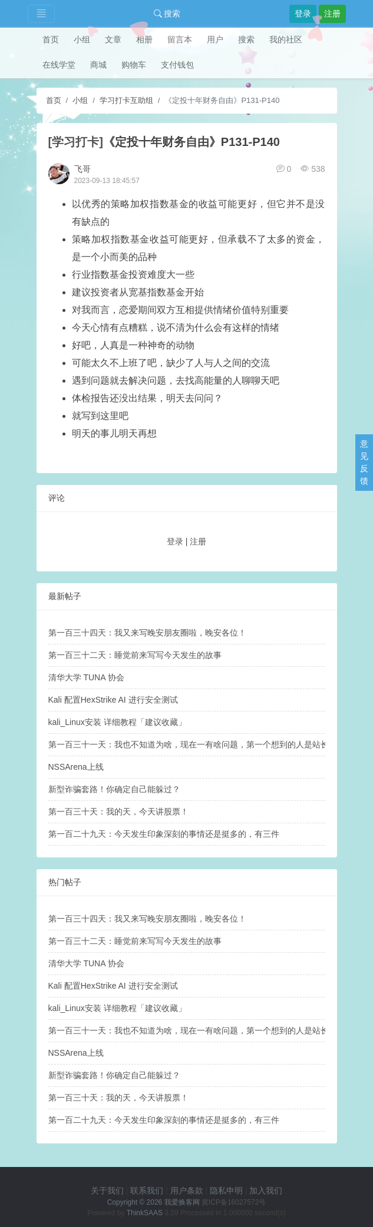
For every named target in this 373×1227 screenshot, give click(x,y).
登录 (303, 13)
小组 (82, 39)
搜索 (167, 13)
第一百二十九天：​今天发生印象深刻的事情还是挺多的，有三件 (163, 834)
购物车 (133, 64)
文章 (113, 39)
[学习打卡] (75, 141)
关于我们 (107, 1190)
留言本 (179, 39)
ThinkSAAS (145, 1213)
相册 (144, 39)
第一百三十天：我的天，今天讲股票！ (118, 811)
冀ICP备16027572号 (234, 1202)
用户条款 (186, 1190)
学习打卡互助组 (126, 100)
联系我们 (146, 1190)
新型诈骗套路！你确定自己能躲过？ (114, 789)
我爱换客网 (182, 1202)
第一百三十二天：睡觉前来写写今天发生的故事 (135, 655)
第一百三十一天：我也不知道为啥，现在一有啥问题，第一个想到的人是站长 (188, 744)
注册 (332, 13)
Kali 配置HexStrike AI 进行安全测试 (113, 699)
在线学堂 (58, 64)
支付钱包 (177, 64)
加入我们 (265, 1190)
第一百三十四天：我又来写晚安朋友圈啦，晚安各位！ (147, 632)
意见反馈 (364, 462)
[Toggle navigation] (41, 14)
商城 (98, 64)
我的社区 (285, 39)
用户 (215, 39)
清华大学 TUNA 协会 (86, 677)
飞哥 (82, 169)
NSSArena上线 (76, 767)
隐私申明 (226, 1190)
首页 (50, 39)
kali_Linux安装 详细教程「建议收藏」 (117, 722)
